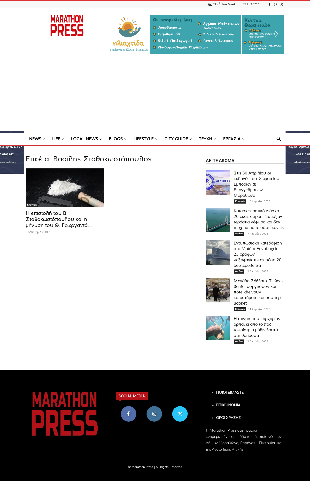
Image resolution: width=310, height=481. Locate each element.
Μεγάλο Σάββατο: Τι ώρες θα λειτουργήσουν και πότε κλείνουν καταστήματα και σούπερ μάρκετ (258, 292)
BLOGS (117, 139)
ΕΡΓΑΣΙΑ (233, 139)
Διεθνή (239, 233)
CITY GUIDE (178, 139)
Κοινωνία (240, 201)
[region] (196, 34)
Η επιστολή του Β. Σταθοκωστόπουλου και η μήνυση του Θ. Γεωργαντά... (59, 219)
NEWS (37, 139)
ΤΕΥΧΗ (207, 139)
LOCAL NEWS (86, 139)
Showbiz (32, 205)
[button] (196, 34)
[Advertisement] (155, 97)
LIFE (58, 139)
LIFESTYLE (145, 139)
